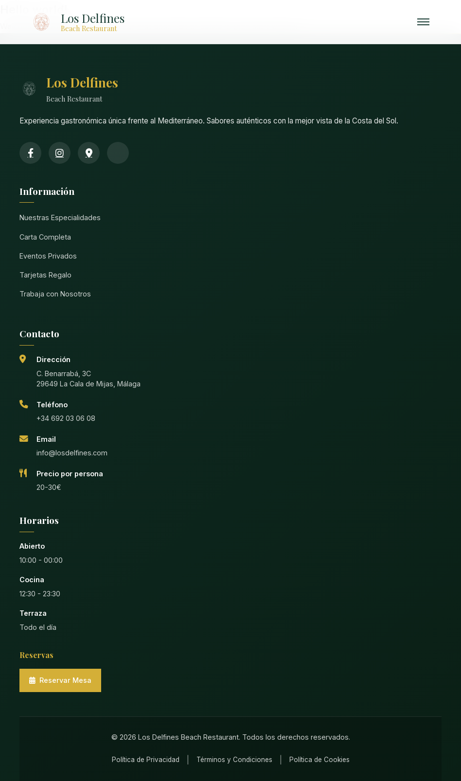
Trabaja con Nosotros (55, 294)
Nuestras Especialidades (60, 217)
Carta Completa (45, 237)
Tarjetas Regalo (45, 275)
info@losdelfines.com (71, 453)
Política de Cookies (319, 760)
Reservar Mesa (60, 680)
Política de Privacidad (145, 760)
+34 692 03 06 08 (65, 418)
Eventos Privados (48, 256)
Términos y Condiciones (234, 760)
